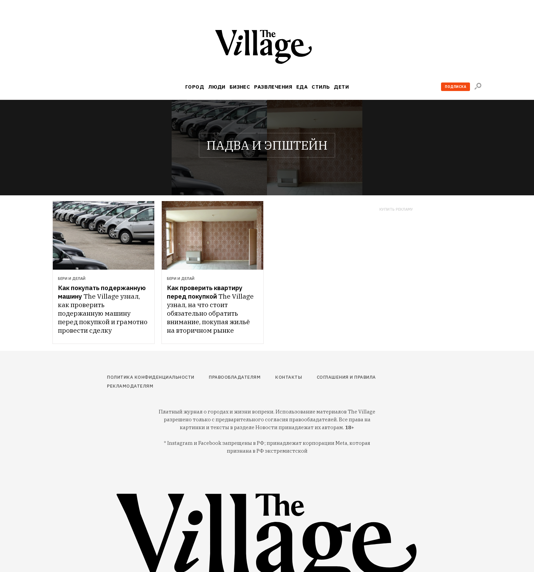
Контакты (288, 377)
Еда (302, 87)
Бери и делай (71, 278)
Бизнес (240, 87)
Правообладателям (235, 377)
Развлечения (273, 87)
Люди (216, 87)
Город (194, 87)
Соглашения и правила (346, 377)
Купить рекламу (396, 209)
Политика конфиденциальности (150, 377)
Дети (341, 87)
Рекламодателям (130, 386)
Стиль (321, 87)
